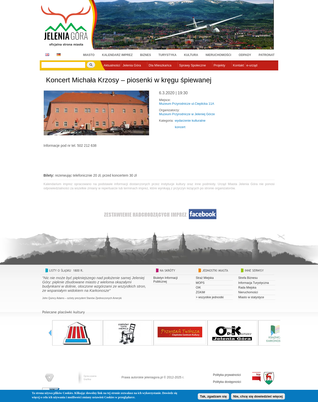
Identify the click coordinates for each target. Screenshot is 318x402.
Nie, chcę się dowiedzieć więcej (258, 396)
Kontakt (238, 65)
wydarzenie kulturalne (190, 120)
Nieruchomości (218, 55)
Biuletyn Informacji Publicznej (165, 279)
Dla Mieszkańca (160, 65)
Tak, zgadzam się (213, 396)
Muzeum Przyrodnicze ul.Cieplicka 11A (186, 103)
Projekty (219, 65)
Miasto (88, 55)
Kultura (191, 55)
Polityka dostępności (227, 382)
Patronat (267, 55)
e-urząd (251, 65)
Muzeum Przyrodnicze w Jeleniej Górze (187, 114)
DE (58, 54)
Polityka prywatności (227, 375)
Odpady (245, 55)
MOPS (200, 283)
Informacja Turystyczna (253, 283)
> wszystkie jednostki (210, 297)
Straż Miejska (205, 278)
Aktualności (112, 65)
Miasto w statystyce (251, 297)
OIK (198, 287)
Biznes (145, 55)
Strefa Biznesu (248, 278)
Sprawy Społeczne (192, 65)
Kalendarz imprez (117, 55)
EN (46, 54)
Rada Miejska (247, 287)
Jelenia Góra (131, 65)
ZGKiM (200, 292)
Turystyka (168, 55)
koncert (180, 127)
